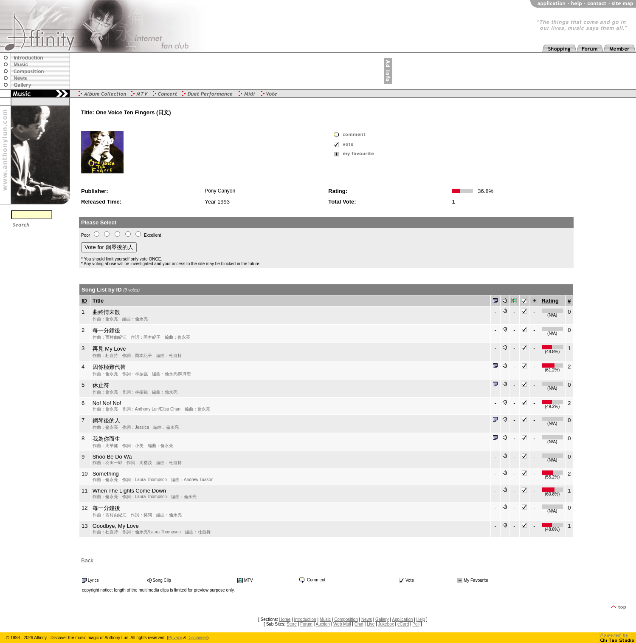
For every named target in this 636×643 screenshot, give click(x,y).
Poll (415, 624)
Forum (306, 624)
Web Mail (342, 624)
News (366, 619)
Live (370, 624)
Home (285, 619)
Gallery (382, 619)
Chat (359, 624)
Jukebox (386, 624)
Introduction (305, 619)
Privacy (175, 637)
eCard (403, 624)
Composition (346, 619)
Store (292, 624)
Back (87, 560)
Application (402, 619)
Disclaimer (197, 637)
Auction (323, 624)
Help (420, 619)
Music (325, 619)
